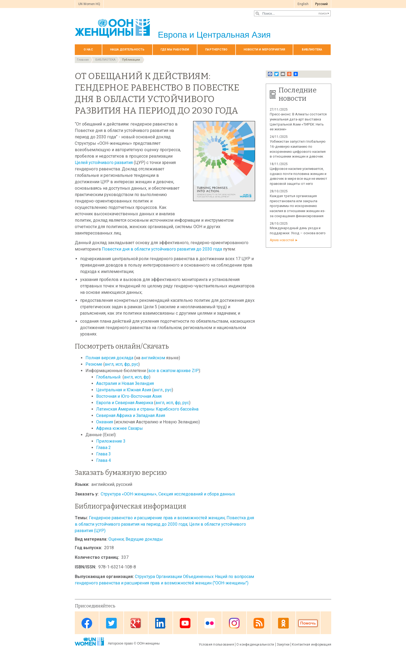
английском (153, 357)
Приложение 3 (111, 441)
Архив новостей (282, 240)
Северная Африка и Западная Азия (130, 415)
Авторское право (120, 643)
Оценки (116, 539)
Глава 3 (103, 453)
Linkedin (161, 623)
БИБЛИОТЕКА (312, 49)
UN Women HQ (89, 4)
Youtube (185, 623)
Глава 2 (103, 447)
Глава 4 (103, 460)
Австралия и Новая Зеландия (125, 383)
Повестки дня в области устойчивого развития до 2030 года (162, 249)
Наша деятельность (127, 49)
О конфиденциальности (255, 644)
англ (109, 364)
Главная (83, 59)
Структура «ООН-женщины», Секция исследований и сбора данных (168, 494)
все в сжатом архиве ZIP (173, 370)
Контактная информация (311, 644)
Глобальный (109, 377)
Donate (308, 623)
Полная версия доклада (109, 357)
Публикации (131, 59)
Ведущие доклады (144, 539)
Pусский (321, 4)
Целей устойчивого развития (104, 162)
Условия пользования (216, 644)
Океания (105, 421)
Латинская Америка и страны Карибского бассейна (147, 409)
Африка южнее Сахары (119, 428)
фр (127, 364)
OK (283, 623)
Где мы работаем (175, 49)
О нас (88, 49)
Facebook (87, 623)
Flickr (210, 623)
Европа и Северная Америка (124, 402)
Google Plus (136, 623)
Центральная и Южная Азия (123, 389)
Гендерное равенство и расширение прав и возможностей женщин (157, 517)
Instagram (234, 623)
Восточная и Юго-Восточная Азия (129, 396)
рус (135, 364)
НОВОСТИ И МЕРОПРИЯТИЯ (264, 49)
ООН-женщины (148, 643)
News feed (259, 623)
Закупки (283, 644)
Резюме (93, 364)
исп (118, 364)
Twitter (111, 623)
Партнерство (216, 49)
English (303, 4)
